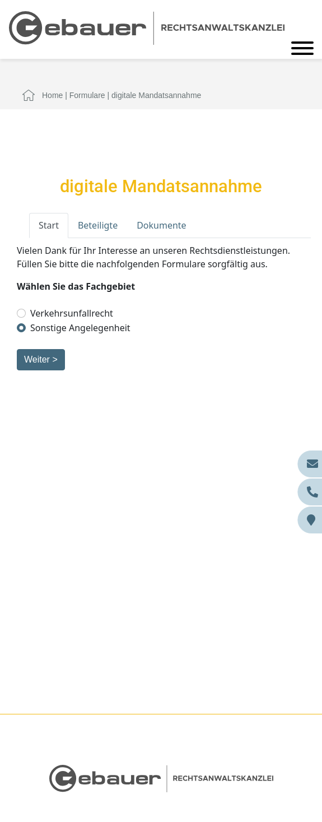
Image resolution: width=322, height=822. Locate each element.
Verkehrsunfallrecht (71, 313)
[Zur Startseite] (146, 27)
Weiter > (41, 359)
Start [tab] (49, 225)
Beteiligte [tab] (98, 225)
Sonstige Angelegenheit (80, 328)
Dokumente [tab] (161, 225)
